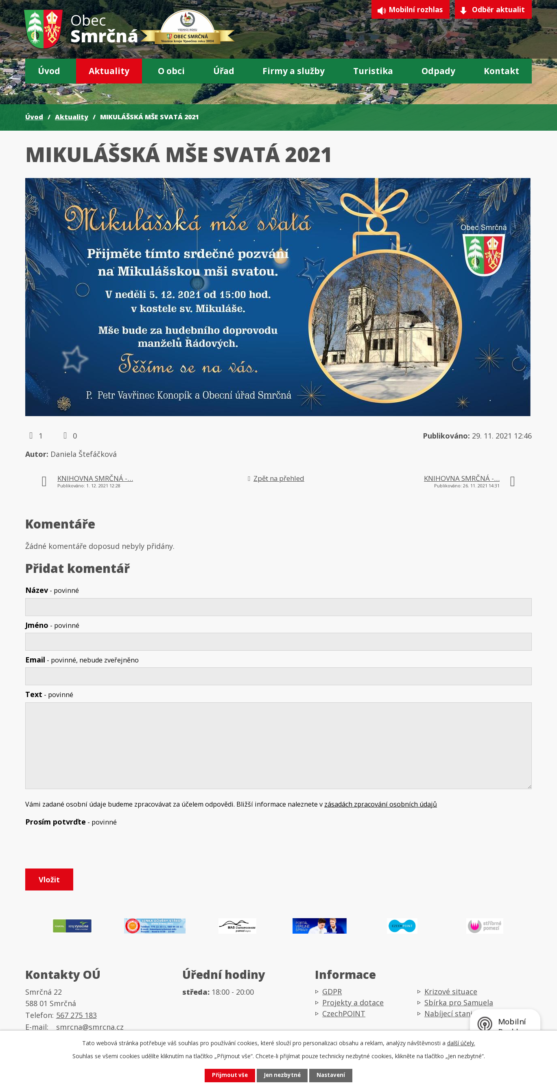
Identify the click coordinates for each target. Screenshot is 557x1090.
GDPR (332, 995)
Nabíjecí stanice (452, 1017)
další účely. (461, 1042)
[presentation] (87, 849)
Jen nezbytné (281, 1075)
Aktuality (109, 71)
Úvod (49, 71)
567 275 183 (76, 1019)
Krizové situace (450, 995)
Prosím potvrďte (71, 822)
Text (49, 694)
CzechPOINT (343, 1017)
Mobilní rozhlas (409, 10)
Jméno (52, 625)
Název (52, 590)
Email (82, 660)
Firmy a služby (293, 71)
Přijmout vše (225, 1075)
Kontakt (501, 71)
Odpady (438, 71)
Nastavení (335, 1075)
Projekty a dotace (353, 1006)
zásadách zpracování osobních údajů (380, 804)
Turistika (373, 71)
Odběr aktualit (497, 10)
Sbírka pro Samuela (458, 1006)
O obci (171, 71)
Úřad (223, 71)
